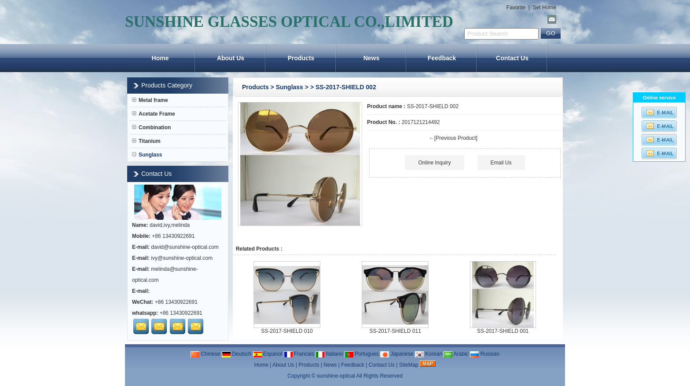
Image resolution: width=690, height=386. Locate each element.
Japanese (396, 354)
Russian (484, 354)
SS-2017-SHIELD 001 (503, 331)
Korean (428, 354)
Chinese (205, 354)
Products (301, 58)
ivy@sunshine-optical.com (182, 258)
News (371, 58)
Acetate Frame (153, 114)
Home (160, 58)
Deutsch (236, 354)
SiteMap (408, 365)
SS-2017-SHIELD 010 (286, 331)
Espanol (268, 354)
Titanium (146, 141)
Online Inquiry (434, 163)
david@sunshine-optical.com (185, 247)
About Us (230, 58)
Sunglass (289, 87)
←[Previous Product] (453, 138)
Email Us (501, 163)
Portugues (362, 354)
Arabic (456, 354)
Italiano (329, 354)
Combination (151, 127)
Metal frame (150, 100)
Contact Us (512, 58)
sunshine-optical (336, 376)
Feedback (442, 58)
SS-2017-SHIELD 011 (395, 331)
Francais (299, 354)
